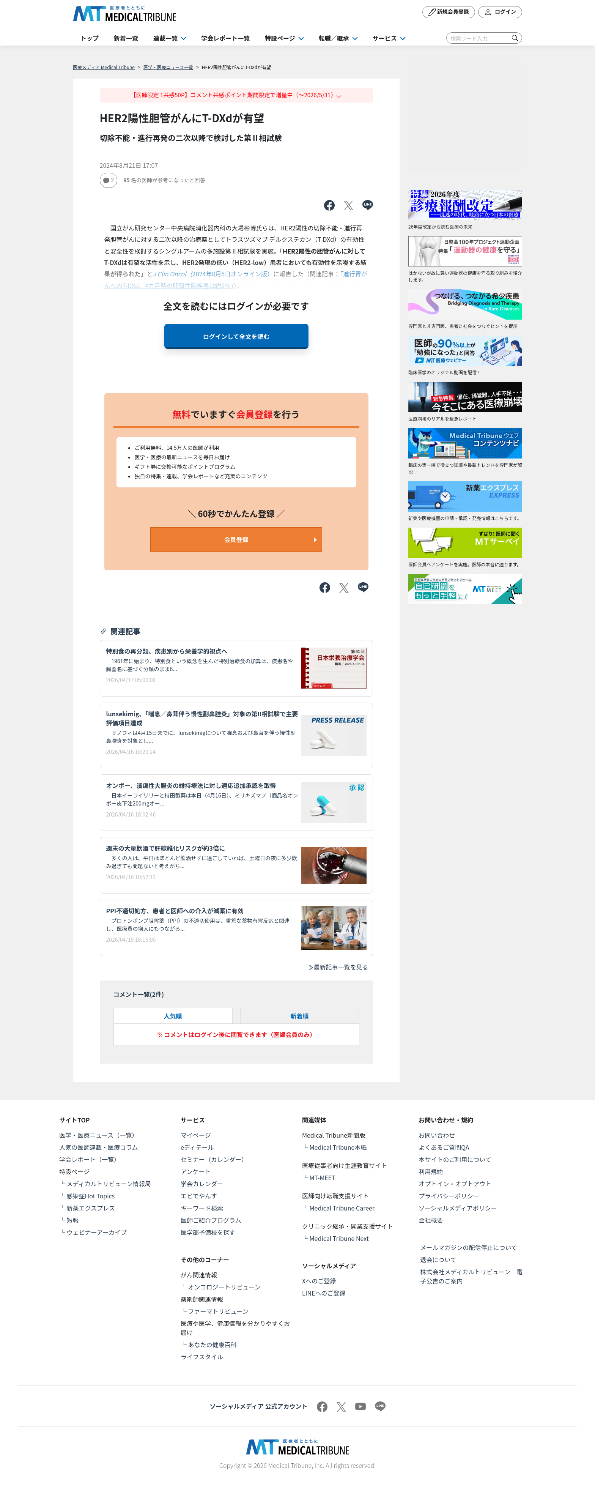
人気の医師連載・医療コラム (98, 1147)
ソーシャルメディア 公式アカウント (258, 1406)
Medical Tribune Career (342, 1207)
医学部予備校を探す (208, 1232)
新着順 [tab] (299, 1015)
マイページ (196, 1135)
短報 (73, 1220)
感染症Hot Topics (91, 1195)
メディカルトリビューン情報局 (109, 1183)
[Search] (484, 38)
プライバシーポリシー (449, 1195)
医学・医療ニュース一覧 (168, 67)
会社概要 (431, 1220)
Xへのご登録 (319, 1280)
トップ (89, 38)
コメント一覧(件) (138, 994)
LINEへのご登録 (323, 1292)
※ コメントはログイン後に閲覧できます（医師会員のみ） (236, 1034)
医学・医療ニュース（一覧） (98, 1135)
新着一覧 (126, 38)
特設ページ (280, 38)
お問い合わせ (437, 1135)
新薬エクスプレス (91, 1207)
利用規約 (431, 1171)
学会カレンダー (202, 1183)
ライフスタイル (202, 1356)
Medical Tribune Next (339, 1238)
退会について (438, 1259)
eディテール (197, 1147)
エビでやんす (199, 1195)
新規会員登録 (448, 12)
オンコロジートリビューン (224, 1286)
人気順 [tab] (173, 1015)
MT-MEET (322, 1177)
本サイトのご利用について (455, 1159)
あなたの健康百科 (212, 1344)
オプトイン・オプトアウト (455, 1183)
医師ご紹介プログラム (211, 1220)
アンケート (196, 1171)
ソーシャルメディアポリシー (458, 1207)
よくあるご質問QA (444, 1147)
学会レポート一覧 (225, 38)
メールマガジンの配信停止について (468, 1247)
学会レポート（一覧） (89, 1159)
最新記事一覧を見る (337, 966)
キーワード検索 (202, 1207)
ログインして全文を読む (236, 336)
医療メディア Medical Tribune (104, 67)
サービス (385, 38)
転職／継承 (334, 38)
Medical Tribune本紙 (338, 1147)
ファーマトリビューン (218, 1311)
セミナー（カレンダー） (214, 1159)
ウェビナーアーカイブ (97, 1232)
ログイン (500, 12)
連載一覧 (165, 38)
